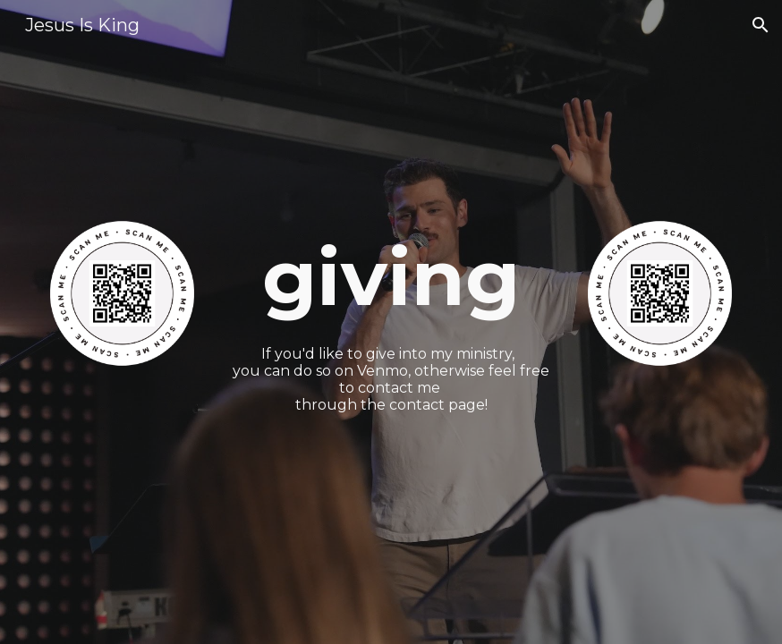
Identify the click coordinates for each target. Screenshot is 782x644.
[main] (391, 277)
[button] (760, 25)
